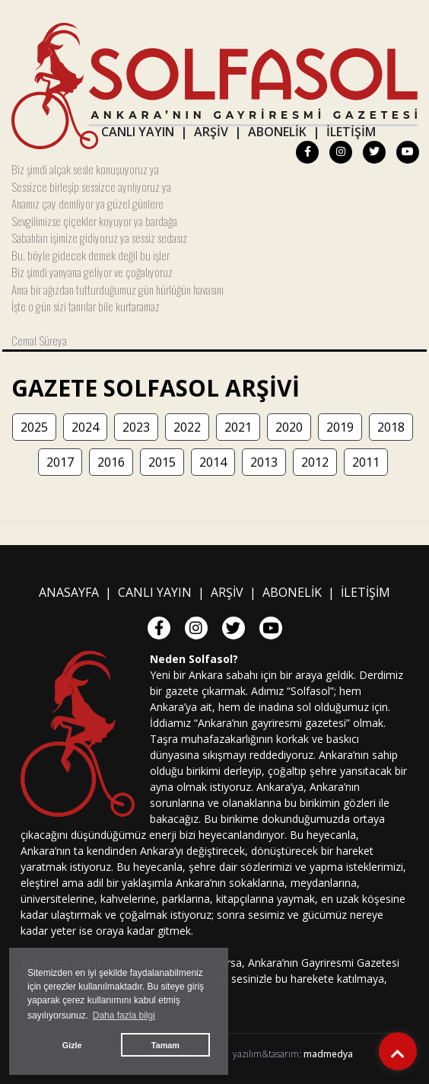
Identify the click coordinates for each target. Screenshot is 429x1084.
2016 (111, 462)
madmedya (328, 1053)
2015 (162, 462)
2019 (340, 427)
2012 (315, 462)
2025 (34, 427)
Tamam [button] (165, 1045)
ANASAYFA (69, 592)
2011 (366, 462)
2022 (187, 427)
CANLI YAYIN (137, 131)
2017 (60, 462)
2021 (238, 427)
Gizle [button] (72, 1045)
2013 (264, 462)
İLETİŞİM (351, 131)
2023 (136, 427)
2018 (391, 427)
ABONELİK (277, 131)
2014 (213, 462)
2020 (289, 427)
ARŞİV (211, 131)
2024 (85, 427)
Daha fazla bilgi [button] (124, 1015)
